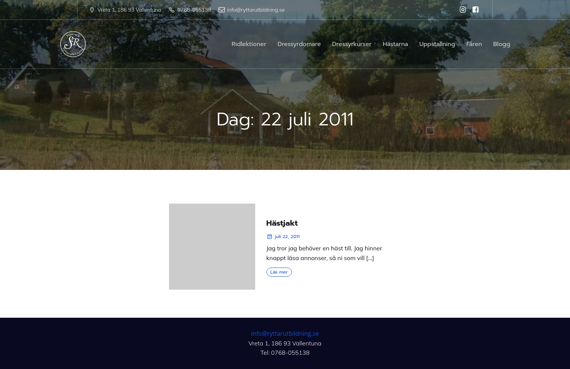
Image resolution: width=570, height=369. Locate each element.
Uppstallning (437, 44)
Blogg (501, 44)
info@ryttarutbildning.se (285, 333)
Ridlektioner (249, 44)
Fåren (474, 44)
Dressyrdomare (299, 44)
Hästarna (395, 44)
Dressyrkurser (351, 44)
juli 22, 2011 (283, 236)
